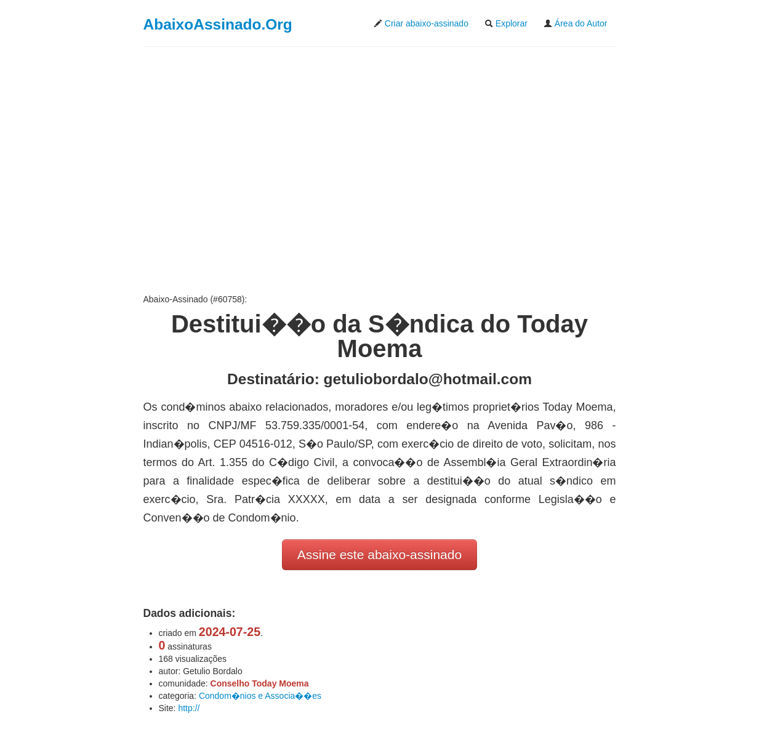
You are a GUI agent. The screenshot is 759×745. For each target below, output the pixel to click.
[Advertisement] (379, 170)
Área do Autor (576, 23)
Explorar (506, 23)
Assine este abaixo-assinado (379, 554)
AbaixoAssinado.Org (217, 24)
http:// (188, 708)
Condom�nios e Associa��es (260, 696)
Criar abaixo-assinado (421, 23)
